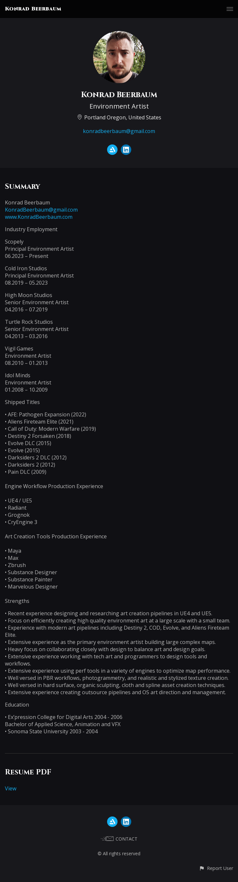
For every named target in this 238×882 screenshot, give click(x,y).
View (10, 788)
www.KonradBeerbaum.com (38, 216)
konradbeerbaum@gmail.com (119, 131)
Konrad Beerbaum (33, 8)
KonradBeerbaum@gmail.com (41, 209)
